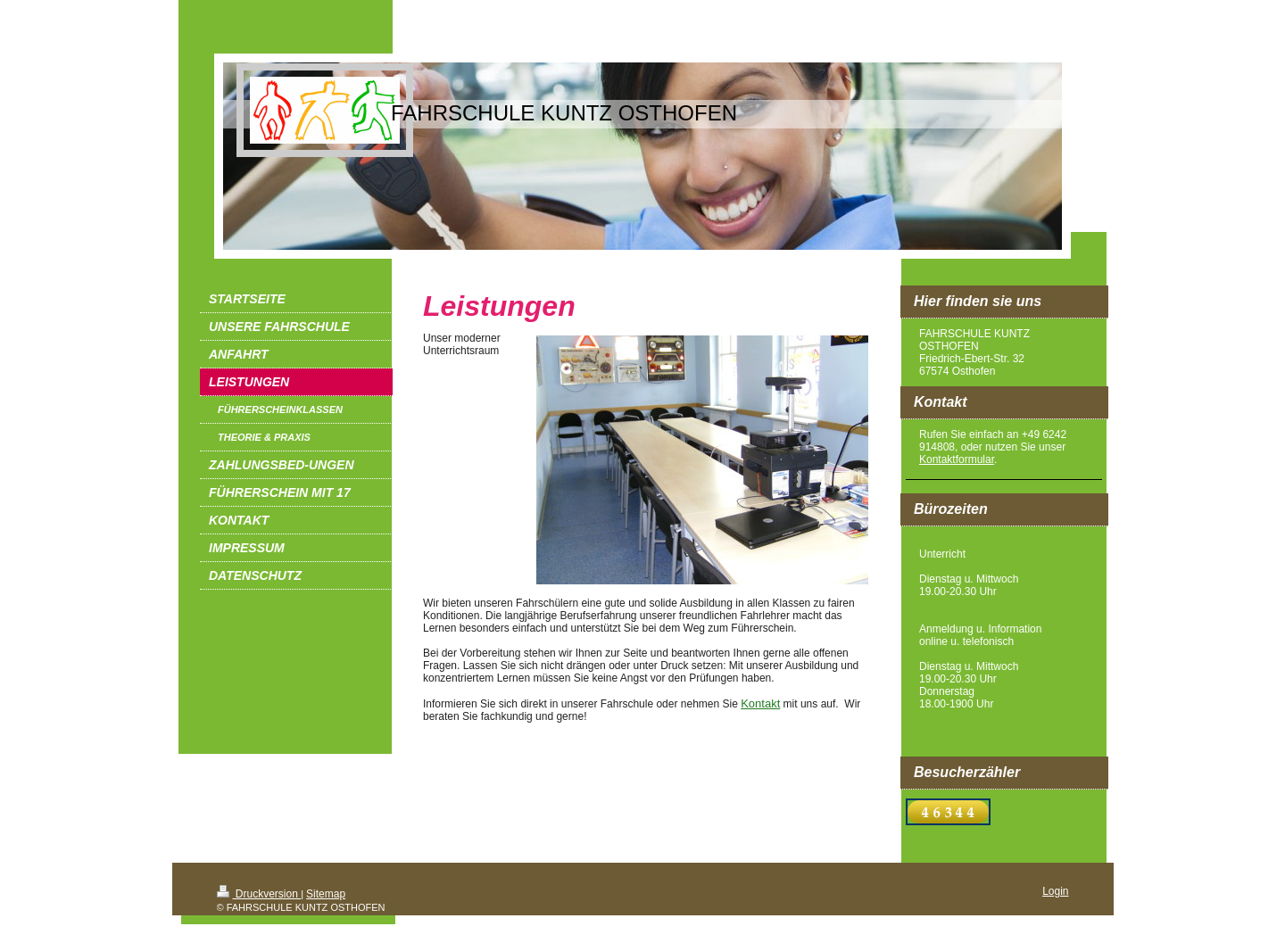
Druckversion (259, 894)
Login (1055, 891)
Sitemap (325, 894)
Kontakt (760, 703)
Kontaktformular (956, 459)
